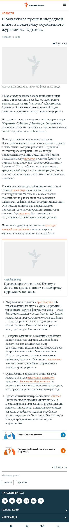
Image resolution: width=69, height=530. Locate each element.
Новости (8, 13)
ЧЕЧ (42, 526)
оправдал (24, 213)
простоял (29, 158)
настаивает (55, 359)
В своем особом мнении (34, 381)
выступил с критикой (41, 377)
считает (56, 396)
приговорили (45, 302)
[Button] (59, 43)
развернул (19, 190)
